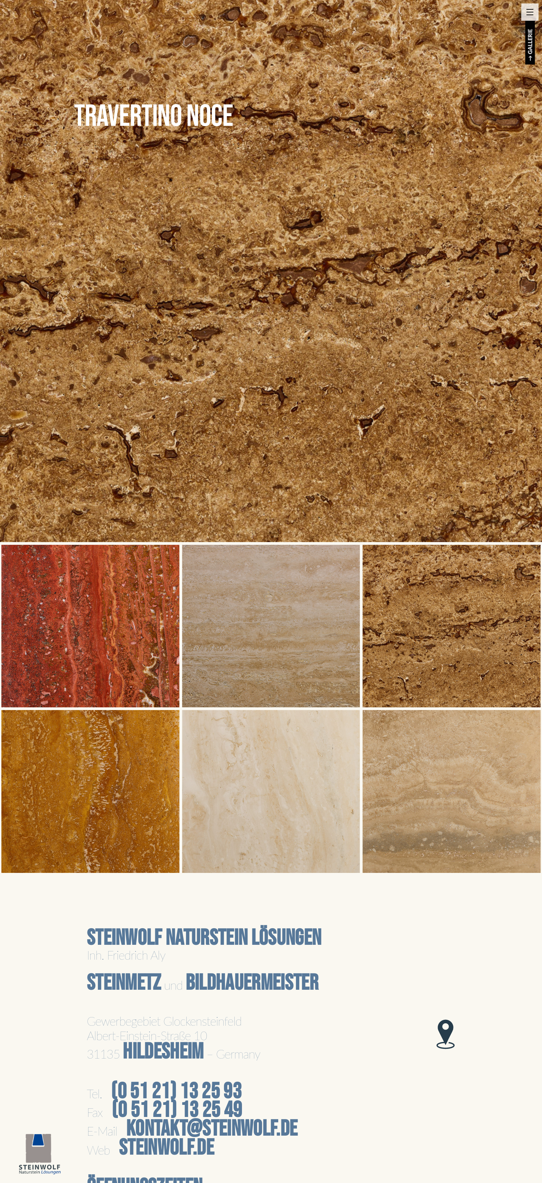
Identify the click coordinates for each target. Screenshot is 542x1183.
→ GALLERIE (530, 45)
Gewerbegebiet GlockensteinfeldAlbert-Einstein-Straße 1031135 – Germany (173, 1038)
